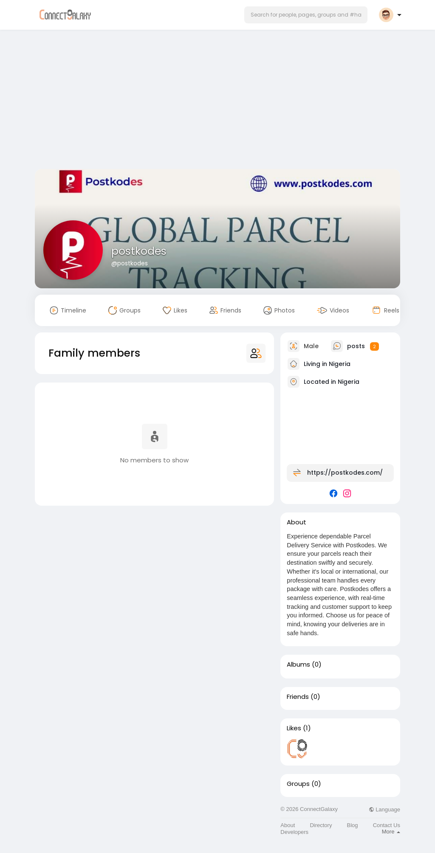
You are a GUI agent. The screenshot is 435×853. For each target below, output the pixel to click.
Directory (321, 825)
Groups (298, 783)
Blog (352, 825)
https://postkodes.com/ (345, 472)
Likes (294, 728)
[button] (305, 14)
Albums (298, 664)
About (287, 825)
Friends (298, 696)
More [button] (391, 831)
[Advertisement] (217, 101)
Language (384, 809)
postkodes (139, 251)
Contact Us (386, 825)
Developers (294, 832)
